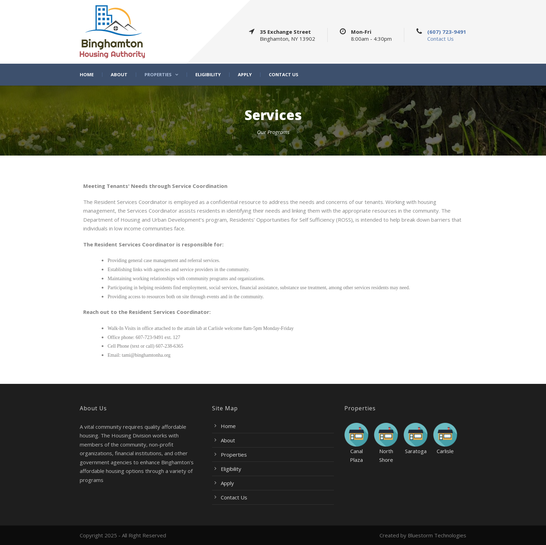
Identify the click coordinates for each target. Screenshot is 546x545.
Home (87, 74)
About (119, 74)
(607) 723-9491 (446, 31)
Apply (245, 74)
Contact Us (440, 38)
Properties (158, 74)
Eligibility (208, 74)
